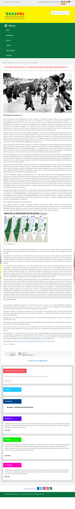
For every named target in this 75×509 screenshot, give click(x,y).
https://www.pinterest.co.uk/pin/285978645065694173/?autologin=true (34, 341)
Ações (8, 45)
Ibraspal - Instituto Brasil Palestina (20, 407)
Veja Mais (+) (8, 381)
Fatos (8, 40)
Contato (9, 55)
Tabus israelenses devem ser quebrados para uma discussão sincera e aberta (27, 376)
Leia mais (7, 430)
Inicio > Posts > (7, 62)
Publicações (10, 50)
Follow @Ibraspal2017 (30, 489)
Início (8, 30)
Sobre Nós (9, 35)
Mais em (7, 476)
